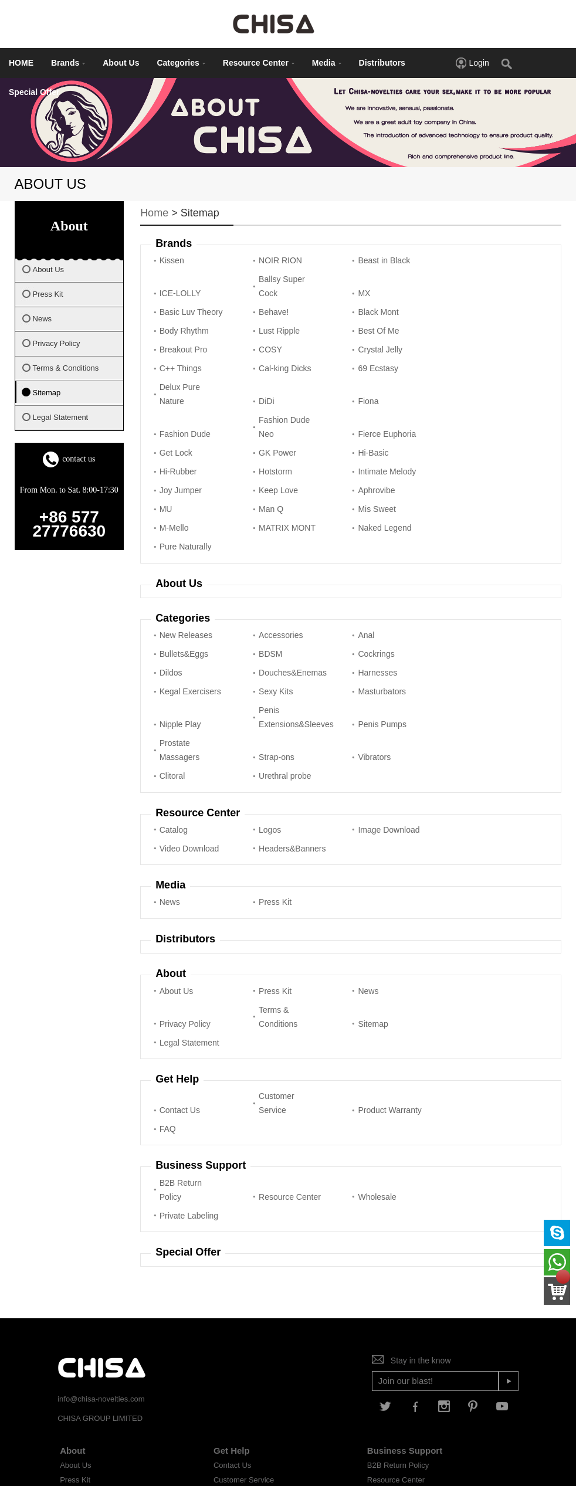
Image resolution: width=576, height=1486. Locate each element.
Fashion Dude (277, 396)
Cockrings (270, 607)
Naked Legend (371, 499)
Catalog (174, 759)
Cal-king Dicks (186, 363)
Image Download (363, 752)
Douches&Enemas (465, 607)
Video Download (456, 752)
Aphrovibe (178, 466)
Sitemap (267, 953)
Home (154, 213)
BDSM (171, 607)
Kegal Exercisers (271, 632)
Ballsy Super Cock (183, 286)
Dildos (356, 607)
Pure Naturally (464, 499)
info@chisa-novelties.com (100, 1272)
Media (326, 62)
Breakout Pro (184, 330)
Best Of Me (458, 312)
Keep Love (457, 448)
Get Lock (176, 415)
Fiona (170, 396)
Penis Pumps (369, 672)
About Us (121, 62)
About (72, 1324)
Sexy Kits (362, 639)
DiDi (445, 363)
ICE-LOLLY (458, 260)
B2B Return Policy (181, 1082)
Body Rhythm (276, 312)
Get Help (232, 1324)
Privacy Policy (463, 920)
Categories (181, 62)
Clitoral (358, 691)
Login (472, 62)
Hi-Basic (360, 415)
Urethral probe (464, 691)
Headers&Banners (187, 778)
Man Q (357, 466)
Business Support (404, 1324)
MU (258, 466)
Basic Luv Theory (363, 286)
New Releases (186, 588)
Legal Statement (363, 946)
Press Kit (268, 831)
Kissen (172, 260)
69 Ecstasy (272, 363)
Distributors (382, 62)
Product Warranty (361, 1014)
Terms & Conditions (179, 946)
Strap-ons (177, 691)
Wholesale (364, 1089)
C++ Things (459, 330)
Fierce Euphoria (454, 389)
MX (258, 293)
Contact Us (180, 1021)
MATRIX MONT (267, 492)
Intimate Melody (267, 441)
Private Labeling (453, 1082)
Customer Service (270, 1014)
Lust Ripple (365, 312)
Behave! (452, 293)
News (170, 831)
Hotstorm (176, 448)
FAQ (446, 1021)
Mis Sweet (457, 466)
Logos (263, 759)
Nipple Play (180, 672)
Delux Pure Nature (365, 356)
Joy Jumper (366, 448)
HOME (21, 62)
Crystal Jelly (367, 330)
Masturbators (462, 639)
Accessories (274, 588)
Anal (353, 588)
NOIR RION (274, 260)
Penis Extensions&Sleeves (279, 665)
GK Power (271, 415)
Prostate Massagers (457, 665)
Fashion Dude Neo (370, 389)
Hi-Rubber (456, 415)
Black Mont (180, 312)
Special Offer (34, 92)
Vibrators (268, 691)
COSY (264, 330)
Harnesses (179, 639)
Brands (68, 62)
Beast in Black (371, 260)
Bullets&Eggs (462, 588)
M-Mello (174, 499)
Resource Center (258, 62)
